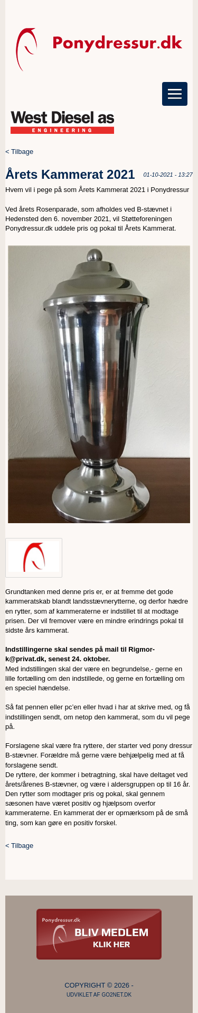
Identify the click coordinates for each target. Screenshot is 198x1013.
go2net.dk (116, 995)
